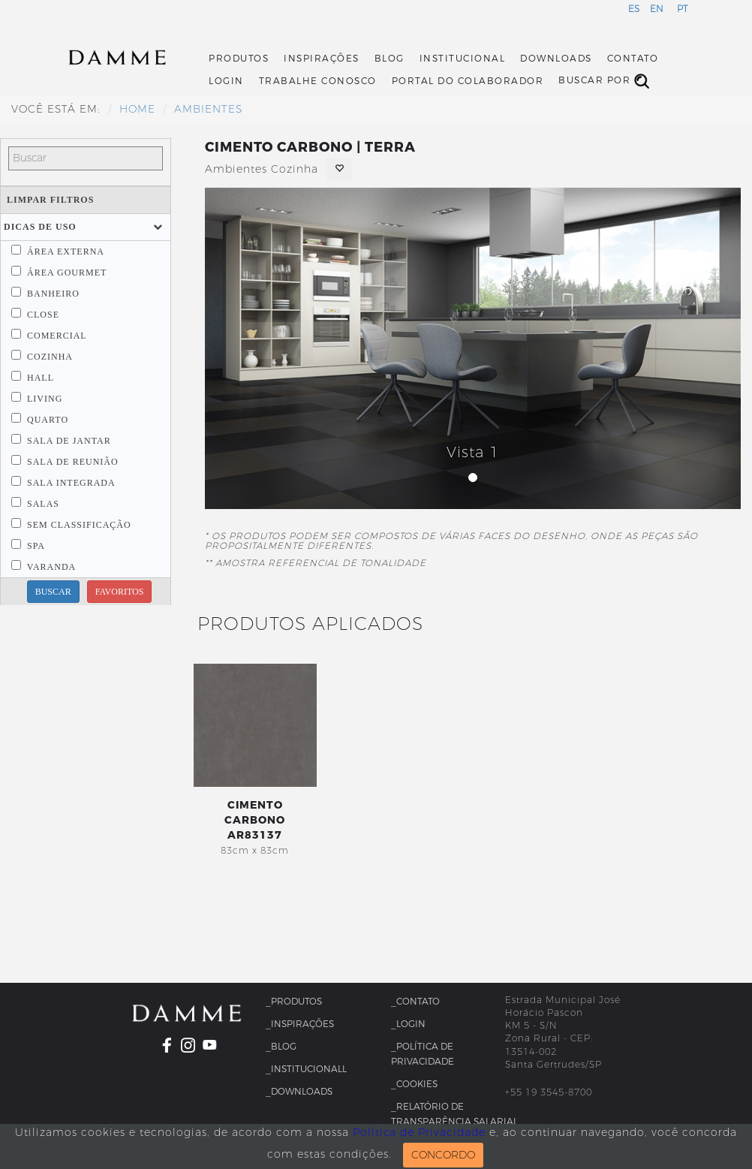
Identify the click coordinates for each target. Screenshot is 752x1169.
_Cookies (414, 1084)
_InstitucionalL (306, 1069)
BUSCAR (53, 591)
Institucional (463, 59)
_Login (408, 1024)
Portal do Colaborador (468, 81)
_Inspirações (300, 1024)
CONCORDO (443, 1155)
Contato (633, 59)
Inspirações (321, 59)
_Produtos (294, 1002)
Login (226, 81)
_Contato (415, 1002)
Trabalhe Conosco (318, 81)
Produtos (239, 59)
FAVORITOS (119, 591)
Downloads (556, 59)
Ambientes (208, 109)
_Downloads (299, 1092)
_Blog (281, 1047)
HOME (137, 109)
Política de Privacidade (419, 1132)
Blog (389, 59)
